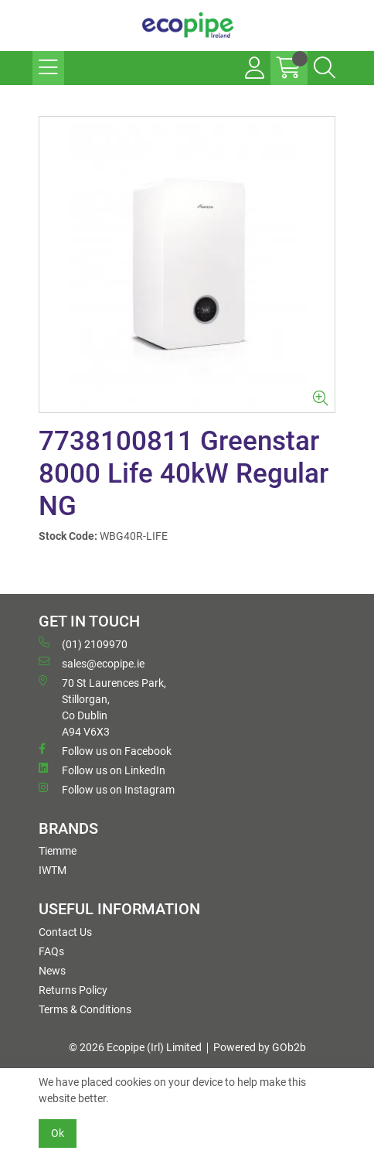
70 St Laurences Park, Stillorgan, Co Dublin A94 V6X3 (102, 706)
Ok (57, 1133)
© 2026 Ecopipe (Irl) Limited (135, 1047)
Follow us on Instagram (107, 789)
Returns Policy (73, 990)
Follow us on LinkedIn (102, 770)
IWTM (52, 870)
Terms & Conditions (85, 1009)
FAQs (51, 951)
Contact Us (65, 932)
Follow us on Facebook (105, 750)
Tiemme (57, 851)
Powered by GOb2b (259, 1047)
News (52, 971)
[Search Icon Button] (325, 68)
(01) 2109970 (83, 643)
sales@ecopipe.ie (91, 663)
